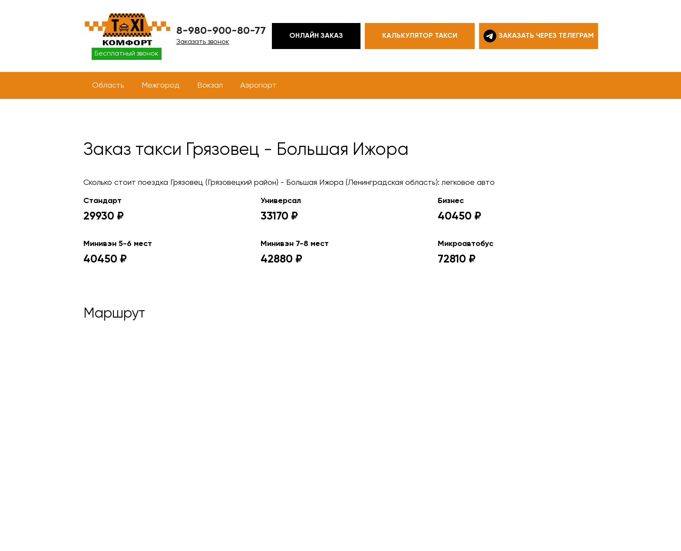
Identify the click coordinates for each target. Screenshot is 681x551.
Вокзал (210, 85)
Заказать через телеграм (538, 36)
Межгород (161, 85)
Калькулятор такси (419, 36)
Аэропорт (258, 85)
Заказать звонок (202, 42)
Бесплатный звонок (127, 53)
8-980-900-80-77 (221, 31)
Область (108, 85)
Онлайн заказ (316, 36)
